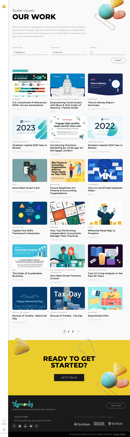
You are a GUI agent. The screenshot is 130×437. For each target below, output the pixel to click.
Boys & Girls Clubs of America (64, 99)
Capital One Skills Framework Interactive (26, 232)
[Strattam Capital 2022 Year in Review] (105, 138)
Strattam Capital (20, 142)
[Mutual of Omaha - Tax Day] (67, 309)
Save (14, 184)
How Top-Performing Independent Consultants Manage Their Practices (65, 233)
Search (93, 47)
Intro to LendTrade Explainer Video (105, 189)
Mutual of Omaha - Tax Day (66, 316)
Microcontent (19, 109)
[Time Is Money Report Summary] (105, 96)
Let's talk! (69, 377)
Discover (92, 312)
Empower (92, 99)
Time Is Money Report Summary (101, 104)
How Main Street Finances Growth (65, 277)
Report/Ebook (56, 240)
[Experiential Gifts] (105, 309)
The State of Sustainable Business (27, 274)
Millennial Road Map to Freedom (101, 232)
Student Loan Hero (97, 270)
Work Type (17, 47)
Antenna (54, 227)
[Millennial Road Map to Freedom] (105, 224)
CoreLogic (55, 142)
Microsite (17, 237)
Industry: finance (19, 71)
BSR (14, 270)
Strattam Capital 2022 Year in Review (105, 146)
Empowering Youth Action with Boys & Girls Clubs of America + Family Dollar (66, 105)
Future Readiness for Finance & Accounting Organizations (63, 191)
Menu (4, 422)
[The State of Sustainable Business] (29, 267)
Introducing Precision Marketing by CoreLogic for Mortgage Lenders (66, 148)
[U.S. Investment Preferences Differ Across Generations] (29, 96)
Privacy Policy (119, 434)
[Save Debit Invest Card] (29, 181)
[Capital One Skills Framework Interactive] (29, 224)
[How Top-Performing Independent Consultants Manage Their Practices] (67, 224)
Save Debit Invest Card (26, 188)
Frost (90, 227)
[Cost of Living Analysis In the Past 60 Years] (105, 267)
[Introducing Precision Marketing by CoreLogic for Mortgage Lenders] (67, 138)
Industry (55, 47)
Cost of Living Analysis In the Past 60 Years (105, 274)
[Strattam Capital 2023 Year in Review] (29, 138)
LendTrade (93, 184)
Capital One (18, 227)
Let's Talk (116, 406)
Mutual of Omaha (20, 312)
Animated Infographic (99, 109)
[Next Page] (78, 331)
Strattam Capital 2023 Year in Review (29, 146)
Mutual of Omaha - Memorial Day (29, 317)
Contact (4, 431)
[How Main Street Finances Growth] (67, 267)
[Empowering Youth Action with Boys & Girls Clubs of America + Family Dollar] (67, 96)
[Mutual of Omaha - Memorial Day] (29, 309)
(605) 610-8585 (20, 417)
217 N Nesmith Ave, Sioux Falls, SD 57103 (31, 421)
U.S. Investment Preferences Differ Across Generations (29, 104)
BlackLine (55, 184)
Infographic (56, 154)
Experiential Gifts (98, 316)
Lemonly (16, 99)
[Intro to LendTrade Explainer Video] (105, 181)
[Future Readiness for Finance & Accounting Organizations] (67, 181)
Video (53, 112)
